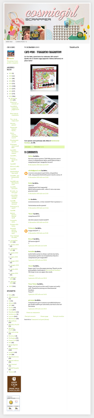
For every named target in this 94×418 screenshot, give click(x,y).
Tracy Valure (32, 284)
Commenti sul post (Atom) (40, 319)
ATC (10, 305)
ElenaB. (30, 239)
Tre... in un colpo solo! (14, 120)
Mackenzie (12, 318)
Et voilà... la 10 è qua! (14, 191)
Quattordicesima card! (14, 172)
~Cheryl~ (31, 275)
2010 (10, 96)
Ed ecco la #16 (14, 166)
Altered (11, 303)
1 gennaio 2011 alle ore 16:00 (37, 246)
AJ (9, 301)
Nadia (30, 183)
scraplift (11, 352)
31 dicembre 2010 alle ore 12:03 (38, 177)
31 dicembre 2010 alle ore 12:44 (38, 208)
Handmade (12, 312)
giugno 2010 (15, 261)
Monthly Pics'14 (12, 329)
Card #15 (13, 169)
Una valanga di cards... (14, 236)
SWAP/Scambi (14, 368)
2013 (10, 88)
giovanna (31, 300)
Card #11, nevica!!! (13, 187)
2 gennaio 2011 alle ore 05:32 (37, 278)
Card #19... (13, 156)
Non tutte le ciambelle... (14, 115)
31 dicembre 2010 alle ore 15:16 (38, 222)
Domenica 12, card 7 (14, 207)
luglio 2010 (14, 257)
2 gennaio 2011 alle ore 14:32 (37, 294)
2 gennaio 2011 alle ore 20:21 (37, 309)
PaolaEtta (31, 251)
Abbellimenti (13, 297)
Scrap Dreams (13, 348)
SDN (10, 354)
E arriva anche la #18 (13, 159)
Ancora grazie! (13, 124)
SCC (10, 342)
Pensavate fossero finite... (13, 129)
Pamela (11, 58)
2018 (10, 76)
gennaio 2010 (13, 282)
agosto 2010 (14, 253)
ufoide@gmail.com (34, 170)
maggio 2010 (15, 265)
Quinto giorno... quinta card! (13, 215)
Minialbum (12, 321)
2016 (10, 81)
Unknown (31, 228)
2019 (10, 73)
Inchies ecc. (12, 314)
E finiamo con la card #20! (14, 146)
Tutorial (11, 372)
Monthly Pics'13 (14, 324)
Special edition (14, 360)
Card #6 (12, 210)
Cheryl (30, 266)
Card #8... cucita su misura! (13, 202)
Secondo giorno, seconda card (13, 231)
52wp (10, 295)
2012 (10, 91)
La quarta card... (13, 221)
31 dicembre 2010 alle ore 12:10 (38, 193)
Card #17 (13, 164)
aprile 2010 (14, 269)
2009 (10, 286)
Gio (29, 199)
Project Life (12, 340)
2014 (10, 86)
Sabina (30, 156)
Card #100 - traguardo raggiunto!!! (14, 109)
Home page (9, 42)
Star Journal (13, 364)
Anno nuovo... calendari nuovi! (14, 135)
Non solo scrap (13, 332)
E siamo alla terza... (14, 225)
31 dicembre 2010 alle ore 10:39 (38, 165)
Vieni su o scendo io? (14, 103)
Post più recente (30, 316)
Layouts (11, 316)
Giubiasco (10, 396)
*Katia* (30, 214)
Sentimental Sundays (53, 270)
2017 (10, 78)
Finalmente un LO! (14, 141)
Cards (42, 147)
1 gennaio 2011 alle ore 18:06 (37, 260)
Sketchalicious (14, 357)
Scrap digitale (13, 345)
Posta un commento (33, 312)
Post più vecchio (58, 316)
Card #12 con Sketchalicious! (14, 183)
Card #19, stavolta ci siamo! (14, 151)
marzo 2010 (14, 273)
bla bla (11, 307)
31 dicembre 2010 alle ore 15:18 (38, 233)
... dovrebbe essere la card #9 (14, 196)
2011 (10, 93)
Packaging (12, 338)
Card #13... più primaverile (14, 177)
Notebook (12, 336)
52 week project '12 (21, 42)
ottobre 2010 (15, 244)
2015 (10, 83)
